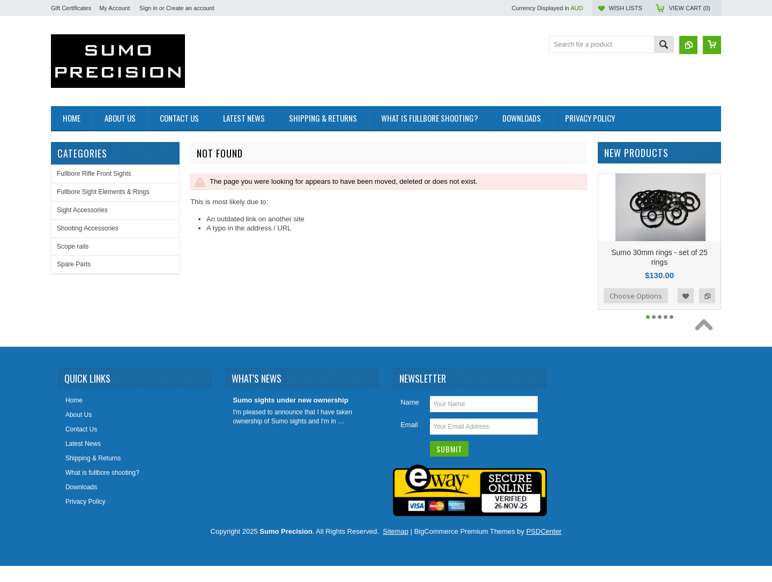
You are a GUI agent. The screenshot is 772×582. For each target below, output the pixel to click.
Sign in (148, 8)
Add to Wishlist (686, 311)
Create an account (190, 8)
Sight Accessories (82, 210)
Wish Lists (625, 8)
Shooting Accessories (87, 228)
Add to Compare (707, 311)
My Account (114, 8)
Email (409, 441)
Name (409, 418)
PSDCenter (544, 547)
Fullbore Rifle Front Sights (94, 173)
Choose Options (636, 312)
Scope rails (72, 246)
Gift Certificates (71, 8)
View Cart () (689, 8)
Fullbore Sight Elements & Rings (103, 192)
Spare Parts (74, 264)
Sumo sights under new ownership (290, 416)
